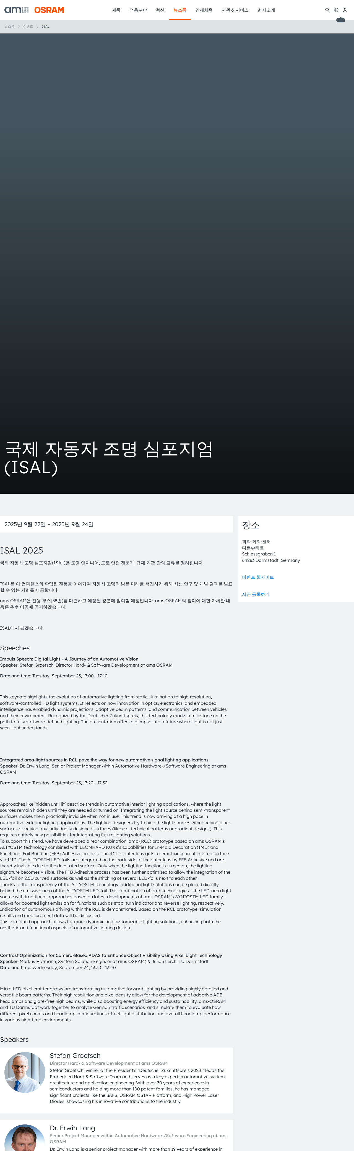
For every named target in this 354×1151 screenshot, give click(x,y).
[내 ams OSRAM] (345, 10)
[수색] (327, 10)
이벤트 (28, 26)
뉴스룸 (9, 26)
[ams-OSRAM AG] (34, 10)
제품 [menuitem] (116, 10)
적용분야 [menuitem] (138, 10)
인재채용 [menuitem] (204, 10)
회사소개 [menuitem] (266, 10)
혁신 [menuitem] (160, 10)
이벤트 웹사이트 (258, 577)
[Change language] (336, 10)
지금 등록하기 (256, 594)
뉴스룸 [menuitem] (179, 10)
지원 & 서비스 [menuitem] (235, 10)
